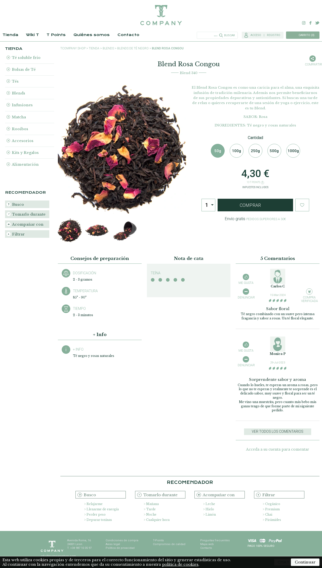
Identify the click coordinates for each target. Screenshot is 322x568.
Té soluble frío (26, 57)
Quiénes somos (91, 34)
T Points (56, 34)
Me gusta (246, 283)
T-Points (158, 540)
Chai (268, 514)
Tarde (151, 509)
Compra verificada (309, 299)
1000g (293, 151)
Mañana (152, 504)
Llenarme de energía (103, 509)
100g (236, 151)
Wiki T (32, 34)
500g (274, 151)
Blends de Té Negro (133, 48)
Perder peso (96, 514)
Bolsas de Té (24, 69)
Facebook (310, 22)
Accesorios (22, 141)
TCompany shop (73, 48)
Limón (211, 514)
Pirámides (273, 520)
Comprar (250, 205)
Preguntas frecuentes (215, 540)
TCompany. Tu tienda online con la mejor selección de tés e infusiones (161, 15)
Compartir (312, 64)
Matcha (19, 117)
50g (217, 151)
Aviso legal (113, 544)
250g (255, 151)
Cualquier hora (158, 520)
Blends (18, 93)
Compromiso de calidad (169, 544)
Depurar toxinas (99, 520)
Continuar (305, 562)
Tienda (10, 34)
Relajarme (95, 504)
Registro (273, 35)
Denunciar (246, 297)
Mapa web (207, 544)
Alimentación (25, 164)
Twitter (316, 22)
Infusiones (22, 105)
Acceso (256, 35)
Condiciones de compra (122, 540)
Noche (151, 514)
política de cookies (180, 564)
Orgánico (272, 504)
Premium (272, 509)
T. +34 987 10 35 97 (79, 548)
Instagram (303, 22)
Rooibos (20, 129)
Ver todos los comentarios (277, 431)
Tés (15, 81)
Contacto (128, 34)
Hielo (210, 509)
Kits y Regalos (25, 152)
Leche (210, 504)
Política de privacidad (120, 548)
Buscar (229, 35)
